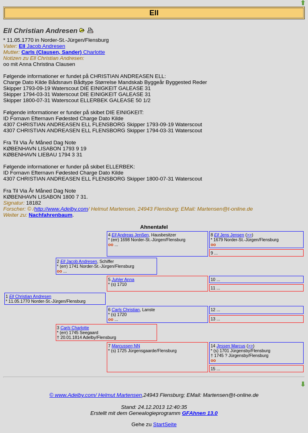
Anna (123, 279)
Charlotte (63, 52)
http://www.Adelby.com (61, 209)
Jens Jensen (229, 234)
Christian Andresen (30, 296)
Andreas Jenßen (130, 234)
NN (126, 345)
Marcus (230, 345)
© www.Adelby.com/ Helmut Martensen (95, 395)
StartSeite (165, 424)
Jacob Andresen (42, 46)
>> (249, 234)
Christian (126, 309)
